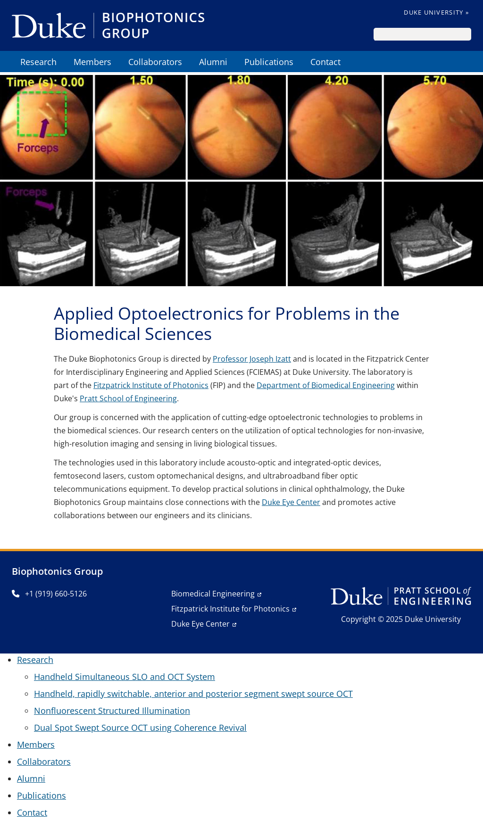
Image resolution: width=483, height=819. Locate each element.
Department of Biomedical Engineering (326, 385)
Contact (32, 812)
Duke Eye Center (291, 502)
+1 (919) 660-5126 (49, 593)
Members (36, 744)
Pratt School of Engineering (128, 398)
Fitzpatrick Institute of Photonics (150, 385)
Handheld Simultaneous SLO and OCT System (124, 676)
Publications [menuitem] (268, 61)
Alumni (31, 778)
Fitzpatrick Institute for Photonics (230, 609)
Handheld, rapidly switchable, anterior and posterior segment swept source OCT (193, 693)
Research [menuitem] (38, 61)
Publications (41, 795)
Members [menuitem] (92, 61)
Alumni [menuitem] (213, 61)
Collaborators (44, 761)
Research (35, 659)
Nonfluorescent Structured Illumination (112, 710)
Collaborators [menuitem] (155, 61)
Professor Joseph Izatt (252, 359)
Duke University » (436, 12)
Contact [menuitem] (325, 61)
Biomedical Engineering (213, 593)
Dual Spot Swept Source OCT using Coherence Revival (140, 727)
